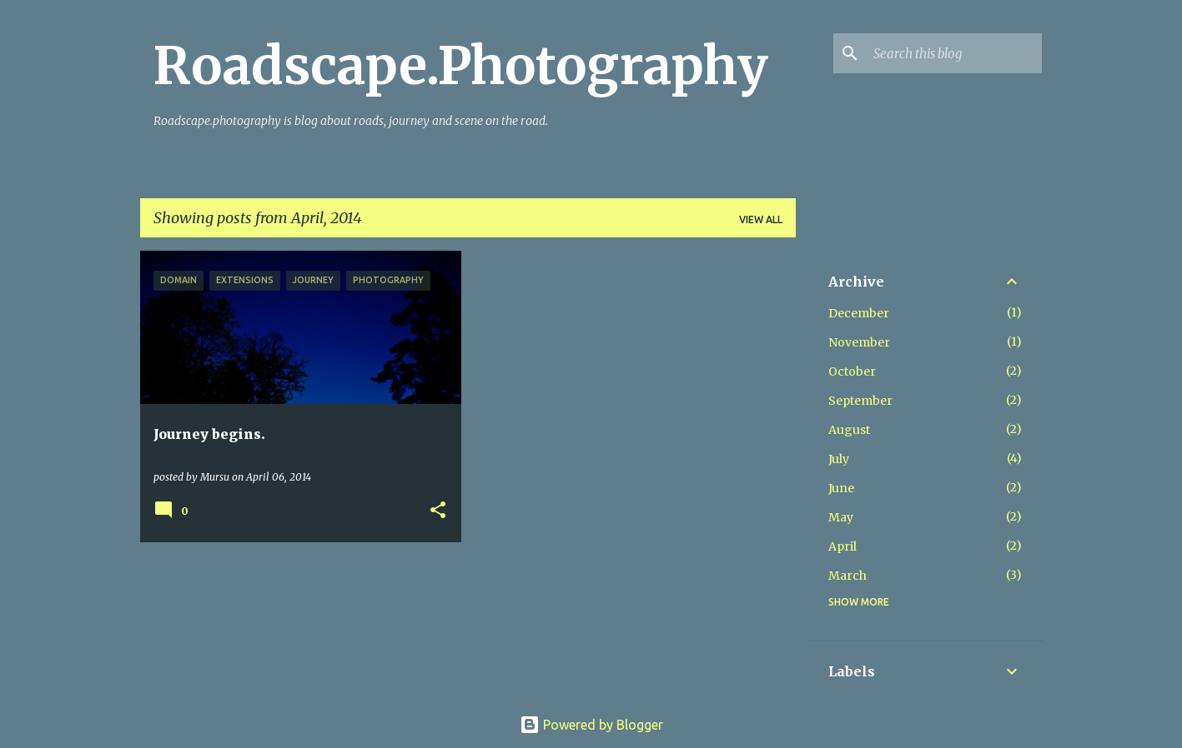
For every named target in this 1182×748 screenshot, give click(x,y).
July (838, 458)
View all (760, 219)
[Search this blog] (954, 53)
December (858, 313)
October (852, 371)
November (859, 342)
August (849, 429)
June (841, 488)
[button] (438, 511)
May (840, 517)
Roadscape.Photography (460, 65)
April (842, 546)
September (860, 400)
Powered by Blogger (591, 724)
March (847, 575)
